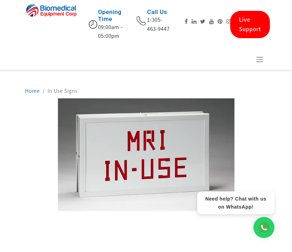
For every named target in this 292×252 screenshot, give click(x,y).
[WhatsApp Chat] (263, 227)
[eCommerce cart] (242, 59)
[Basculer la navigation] (259, 59)
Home (32, 90)
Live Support (250, 24)
